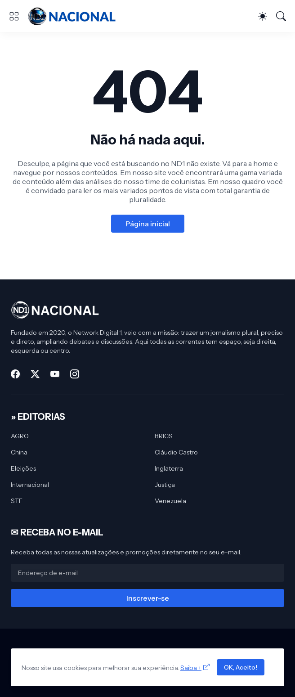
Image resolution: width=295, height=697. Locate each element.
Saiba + (190, 668)
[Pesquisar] (281, 16)
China (19, 452)
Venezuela (170, 501)
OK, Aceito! (240, 667)
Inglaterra (169, 468)
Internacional (30, 485)
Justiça (165, 485)
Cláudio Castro (176, 452)
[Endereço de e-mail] (147, 573)
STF (16, 501)
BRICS (164, 436)
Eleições (23, 468)
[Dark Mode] (262, 16)
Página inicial (147, 223)
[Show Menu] (14, 16)
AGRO (20, 436)
